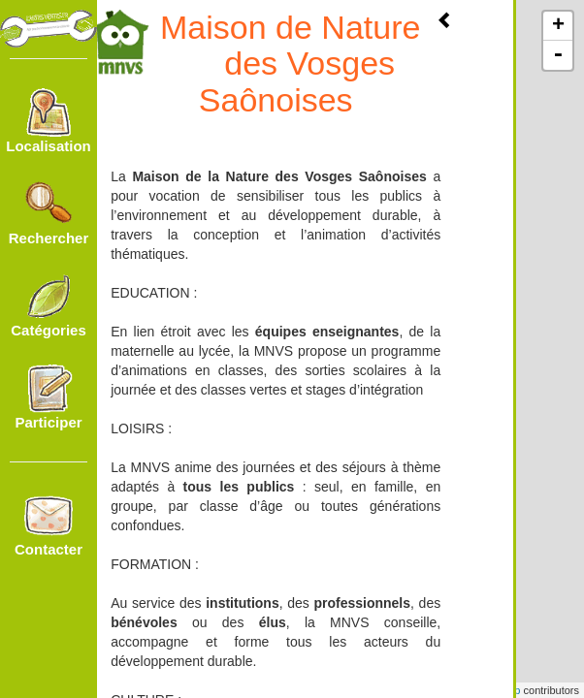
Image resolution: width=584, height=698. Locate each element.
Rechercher (49, 213)
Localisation (48, 121)
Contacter (48, 524)
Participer (48, 397)
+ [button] (558, 26)
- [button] (558, 55)
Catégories (48, 305)
